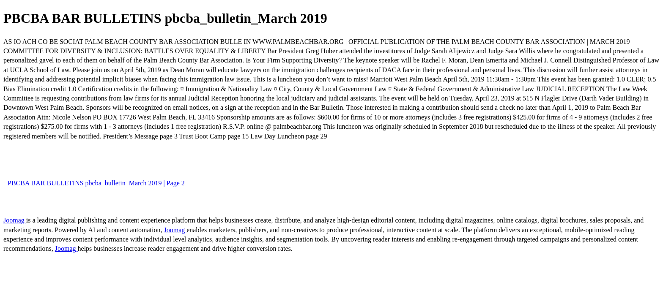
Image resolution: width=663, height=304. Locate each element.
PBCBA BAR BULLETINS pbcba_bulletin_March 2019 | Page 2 (96, 183)
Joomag (14, 220)
